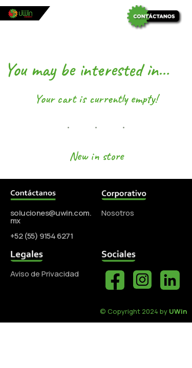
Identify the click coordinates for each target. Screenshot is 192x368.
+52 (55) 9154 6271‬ (41, 236)
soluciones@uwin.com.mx (50, 217)
